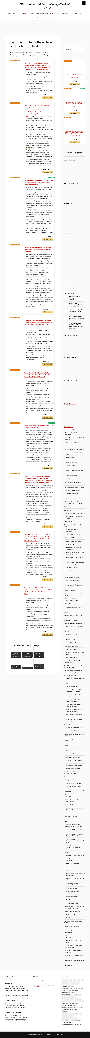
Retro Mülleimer (69, 603)
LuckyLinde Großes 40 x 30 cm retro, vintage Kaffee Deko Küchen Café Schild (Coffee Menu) (74, 76)
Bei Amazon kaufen (48, 97)
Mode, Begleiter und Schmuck (44, 13)
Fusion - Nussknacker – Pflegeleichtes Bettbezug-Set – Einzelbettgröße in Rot (38, 426)
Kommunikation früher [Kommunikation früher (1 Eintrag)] (68, 998)
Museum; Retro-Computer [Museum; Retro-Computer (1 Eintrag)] (68, 1005)
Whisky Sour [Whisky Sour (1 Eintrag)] (78, 1024)
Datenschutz (67, 506)
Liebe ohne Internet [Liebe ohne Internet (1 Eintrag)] (79, 1001)
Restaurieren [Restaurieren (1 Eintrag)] (65, 1009)
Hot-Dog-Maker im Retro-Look (72, 574)
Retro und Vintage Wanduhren (72, 768)
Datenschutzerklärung (42, 986)
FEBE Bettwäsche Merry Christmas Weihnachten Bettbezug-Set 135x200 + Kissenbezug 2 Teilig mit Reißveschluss (37, 249)
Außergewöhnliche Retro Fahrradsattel (74, 780)
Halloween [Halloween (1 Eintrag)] (75, 990)
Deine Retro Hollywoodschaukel (73, 786)
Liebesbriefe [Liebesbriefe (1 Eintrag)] (65, 1003)
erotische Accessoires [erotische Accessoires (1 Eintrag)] (67, 986)
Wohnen (23, 13)
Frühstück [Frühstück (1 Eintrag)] (81, 988)
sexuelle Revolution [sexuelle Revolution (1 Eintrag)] (67, 1018)
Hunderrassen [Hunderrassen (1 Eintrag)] (70, 996)
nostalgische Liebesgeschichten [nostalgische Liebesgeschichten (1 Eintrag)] (70, 1007)
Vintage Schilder (69, 478)
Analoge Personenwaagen (71, 493)
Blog (54, 18)
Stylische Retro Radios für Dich (72, 911)
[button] (12, 642)
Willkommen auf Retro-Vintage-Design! (45, 4)
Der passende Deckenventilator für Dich (74, 727)
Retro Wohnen (67, 724)
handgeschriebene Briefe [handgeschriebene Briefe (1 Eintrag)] (68, 992)
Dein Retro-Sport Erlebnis (70, 510)
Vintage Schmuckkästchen (72, 642)
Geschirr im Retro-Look (70, 544)
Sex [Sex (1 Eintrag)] (80, 1013)
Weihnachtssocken (69, 965)
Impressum (66, 612)
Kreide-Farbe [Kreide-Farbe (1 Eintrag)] (79, 998)
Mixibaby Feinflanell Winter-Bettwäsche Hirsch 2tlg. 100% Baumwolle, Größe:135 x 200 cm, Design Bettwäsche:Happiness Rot (38, 182)
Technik (31, 13)
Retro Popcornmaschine (71, 816)
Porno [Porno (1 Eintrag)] (81, 1007)
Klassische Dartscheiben (71, 446)
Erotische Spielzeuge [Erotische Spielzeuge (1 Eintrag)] (67, 988)
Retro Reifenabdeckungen (72, 896)
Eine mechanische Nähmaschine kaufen (74, 855)
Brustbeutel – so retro (71, 649)
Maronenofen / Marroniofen (72, 580)
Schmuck (67, 631)
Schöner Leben (77, 13)
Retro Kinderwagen (70, 813)
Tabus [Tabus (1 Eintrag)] (75, 1018)
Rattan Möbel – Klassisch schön (72, 757)
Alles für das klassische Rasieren (73, 490)
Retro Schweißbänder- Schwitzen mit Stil (75, 513)
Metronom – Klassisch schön (72, 863)
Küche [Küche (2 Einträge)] (70, 1001)
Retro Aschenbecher (70, 457)
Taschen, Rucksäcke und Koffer (72, 646)
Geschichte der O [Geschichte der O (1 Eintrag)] (66, 990)
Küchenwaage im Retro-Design (72, 577)
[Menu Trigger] (84, 3)
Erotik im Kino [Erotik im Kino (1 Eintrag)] (75, 984)
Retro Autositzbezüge (71, 888)
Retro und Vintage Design (70, 675)
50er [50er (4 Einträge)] (70, 979)
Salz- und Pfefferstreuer (72, 567)
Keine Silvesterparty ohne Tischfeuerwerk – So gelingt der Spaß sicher (75, 840)
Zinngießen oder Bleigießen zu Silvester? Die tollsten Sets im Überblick (73, 847)
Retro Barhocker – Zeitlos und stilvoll (74, 765)
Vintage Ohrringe (70, 639)
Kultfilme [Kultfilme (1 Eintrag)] (64, 1001)
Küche (14, 13)
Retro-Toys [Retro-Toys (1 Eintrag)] (65, 1011)
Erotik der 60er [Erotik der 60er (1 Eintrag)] (66, 984)
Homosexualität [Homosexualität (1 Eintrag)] (77, 994)
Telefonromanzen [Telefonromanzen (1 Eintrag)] (76, 1020)
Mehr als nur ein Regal (70, 753)
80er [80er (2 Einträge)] (82, 979)
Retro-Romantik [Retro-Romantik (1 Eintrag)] (74, 1009)
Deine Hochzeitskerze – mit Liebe (73, 783)
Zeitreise (47, 18)
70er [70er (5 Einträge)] (78, 979)
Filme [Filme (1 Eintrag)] (75, 988)
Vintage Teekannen (70, 570)
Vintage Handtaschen (71, 657)
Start (9, 13)
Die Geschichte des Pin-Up (72, 686)
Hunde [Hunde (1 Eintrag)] (63, 996)
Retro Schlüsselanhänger (72, 903)
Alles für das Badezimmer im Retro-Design (74, 487)
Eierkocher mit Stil (69, 537)
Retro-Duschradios (71, 917)
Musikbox (67, 870)
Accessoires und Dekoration (62, 13)
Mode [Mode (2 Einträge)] (77, 1003)
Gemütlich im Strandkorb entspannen (74, 804)
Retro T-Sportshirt (69, 521)
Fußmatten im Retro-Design (72, 442)
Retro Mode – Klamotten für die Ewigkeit (75, 623)
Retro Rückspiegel (70, 899)
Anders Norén (59, 1034)
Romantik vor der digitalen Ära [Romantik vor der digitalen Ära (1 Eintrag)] (70, 1013)
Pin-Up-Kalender (70, 465)
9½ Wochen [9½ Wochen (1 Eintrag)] (65, 979)
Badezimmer (37, 18)
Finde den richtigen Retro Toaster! (73, 541)
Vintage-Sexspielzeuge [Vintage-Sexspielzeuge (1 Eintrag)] (67, 1024)
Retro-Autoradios (70, 914)
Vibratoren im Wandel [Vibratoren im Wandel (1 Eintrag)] (67, 1022)
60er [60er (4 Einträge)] (74, 979)
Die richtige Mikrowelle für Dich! (73, 534)
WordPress (39, 1034)
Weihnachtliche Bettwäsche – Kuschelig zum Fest (31, 44)
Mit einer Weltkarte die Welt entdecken (74, 449)
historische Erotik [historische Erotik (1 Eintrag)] (66, 994)
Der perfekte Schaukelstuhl (71, 730)
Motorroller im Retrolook (71, 867)
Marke (38, 187)
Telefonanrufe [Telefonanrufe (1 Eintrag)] (66, 1020)
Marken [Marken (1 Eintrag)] (72, 1003)
